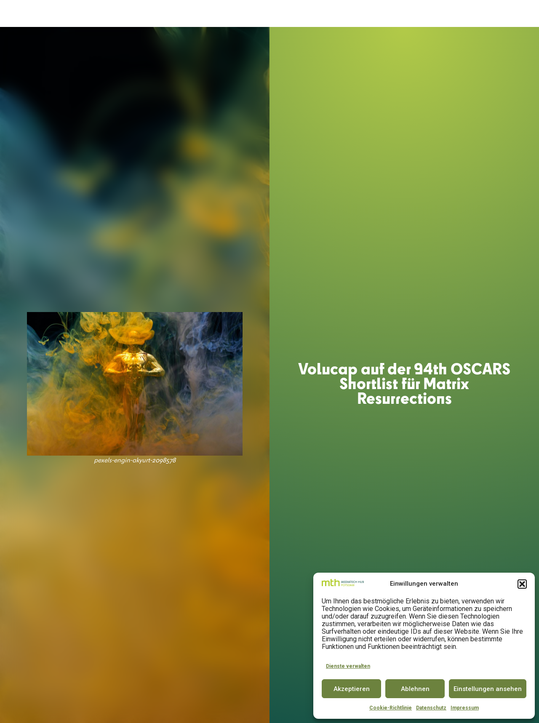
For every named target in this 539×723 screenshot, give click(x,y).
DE (502, 13)
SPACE (251, 14)
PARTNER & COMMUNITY (389, 14)
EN (518, 13)
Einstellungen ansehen (488, 689)
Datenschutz (431, 708)
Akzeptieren (352, 689)
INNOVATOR (283, 14)
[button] (522, 584)
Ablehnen (415, 689)
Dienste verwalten (348, 666)
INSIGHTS (448, 14)
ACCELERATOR (215, 14)
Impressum (465, 708)
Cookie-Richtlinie (390, 708)
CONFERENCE (327, 14)
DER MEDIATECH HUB (154, 14)
